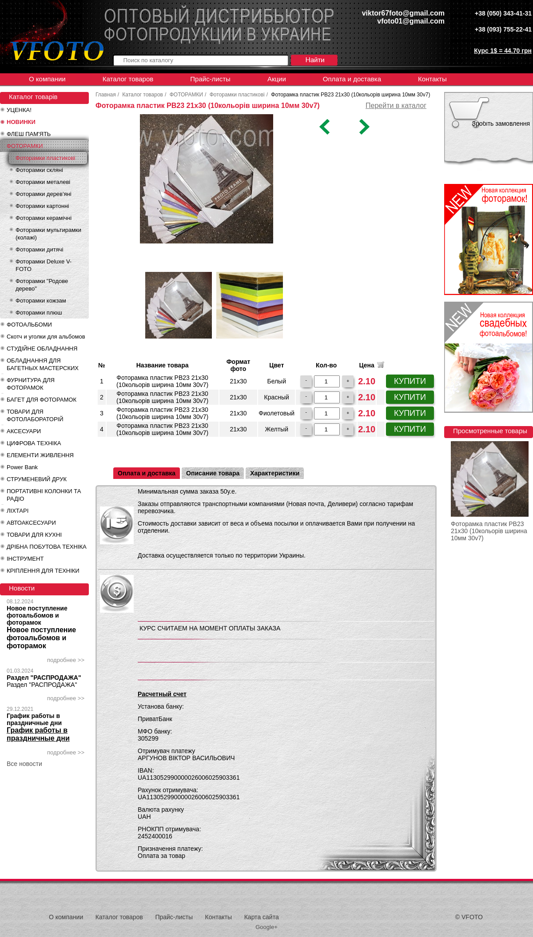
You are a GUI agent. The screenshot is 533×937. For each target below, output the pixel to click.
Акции (276, 79)
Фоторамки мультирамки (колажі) (48, 234)
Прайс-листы (210, 79)
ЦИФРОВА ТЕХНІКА (34, 443)
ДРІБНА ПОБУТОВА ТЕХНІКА (47, 546)
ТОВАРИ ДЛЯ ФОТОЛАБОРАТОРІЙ (35, 415)
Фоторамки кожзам (41, 300)
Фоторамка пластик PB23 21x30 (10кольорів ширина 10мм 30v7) (489, 531)
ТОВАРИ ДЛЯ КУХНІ (34, 534)
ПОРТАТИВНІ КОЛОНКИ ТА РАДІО (44, 495)
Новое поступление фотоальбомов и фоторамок (37, 615)
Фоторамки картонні (42, 206)
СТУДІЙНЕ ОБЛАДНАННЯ (42, 348)
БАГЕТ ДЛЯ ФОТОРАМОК (41, 399)
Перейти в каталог (396, 105)
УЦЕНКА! (19, 110)
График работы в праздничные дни (34, 719)
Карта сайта (261, 917)
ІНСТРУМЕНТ (25, 558)
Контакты (432, 79)
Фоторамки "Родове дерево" (42, 285)
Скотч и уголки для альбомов (46, 336)
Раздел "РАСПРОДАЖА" (44, 677)
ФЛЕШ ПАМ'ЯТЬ (29, 134)
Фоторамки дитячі (39, 249)
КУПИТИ (410, 381)
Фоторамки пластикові (45, 158)
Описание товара (212, 473)
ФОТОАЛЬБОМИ (29, 324)
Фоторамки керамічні (44, 218)
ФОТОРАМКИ (25, 146)
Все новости (24, 763)
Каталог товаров (128, 79)
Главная (105, 95)
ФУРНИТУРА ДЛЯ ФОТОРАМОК (31, 384)
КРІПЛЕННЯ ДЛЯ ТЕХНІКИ (43, 570)
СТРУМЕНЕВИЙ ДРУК (37, 479)
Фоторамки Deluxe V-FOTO (44, 265)
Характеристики (274, 473)
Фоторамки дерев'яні (44, 194)
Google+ (266, 927)
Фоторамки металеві (43, 182)
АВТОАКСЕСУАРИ (31, 522)
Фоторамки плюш (39, 312)
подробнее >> (65, 660)
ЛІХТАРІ (17, 510)
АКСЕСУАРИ (24, 431)
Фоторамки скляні (39, 170)
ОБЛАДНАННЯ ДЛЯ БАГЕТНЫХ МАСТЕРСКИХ (43, 364)
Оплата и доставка (352, 79)
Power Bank (22, 467)
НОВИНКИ (21, 122)
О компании (47, 79)
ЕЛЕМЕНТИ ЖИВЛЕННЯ (40, 455)
